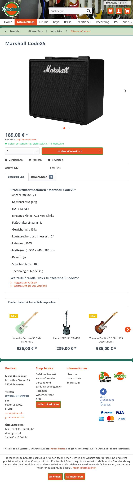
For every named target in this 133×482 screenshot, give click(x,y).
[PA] (116, 22)
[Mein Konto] (119, 10)
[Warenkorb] (127, 10)
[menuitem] (70, 10)
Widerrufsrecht (45, 395)
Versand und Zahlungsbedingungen (49, 384)
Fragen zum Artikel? (24, 282)
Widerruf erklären (48, 404)
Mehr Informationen (84, 467)
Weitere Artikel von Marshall (29, 285)
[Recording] (103, 22)
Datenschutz (73, 378)
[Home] (8, 22)
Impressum (73, 382)
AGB (38, 399)
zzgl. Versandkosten (27, 139)
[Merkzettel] (110, 10)
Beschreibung (16, 176)
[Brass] (68, 22)
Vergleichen (14, 159)
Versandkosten (58, 448)
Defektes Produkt (46, 374)
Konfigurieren (74, 476)
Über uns (71, 374)
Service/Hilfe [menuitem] (115, 2)
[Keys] (56, 22)
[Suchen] (88, 10)
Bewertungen (42, 177)
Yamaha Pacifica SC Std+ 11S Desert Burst (106, 339)
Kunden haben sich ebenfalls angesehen (32, 302)
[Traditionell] (84, 22)
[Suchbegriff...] (70, 10)
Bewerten (55, 159)
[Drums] (44, 22)
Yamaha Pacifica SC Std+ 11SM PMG (27, 339)
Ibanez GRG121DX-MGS (66, 338)
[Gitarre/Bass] (26, 22)
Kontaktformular (45, 378)
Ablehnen (55, 476)
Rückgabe (41, 390)
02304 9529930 (17, 396)
